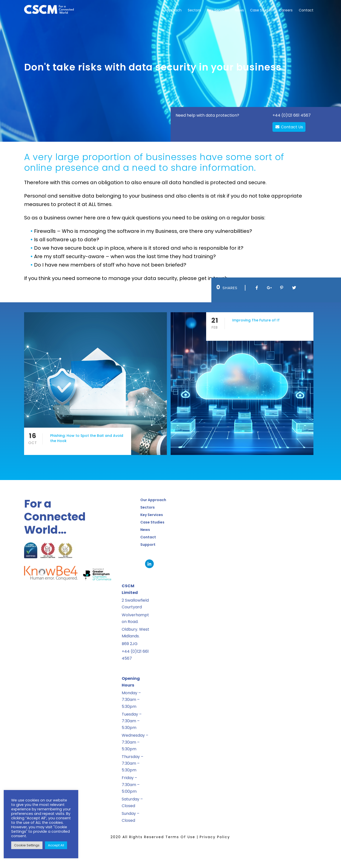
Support (147, 544)
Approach (173, 10)
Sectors (194, 10)
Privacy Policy (215, 836)
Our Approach (153, 499)
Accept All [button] (56, 845)
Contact (306, 10)
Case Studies (261, 10)
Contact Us (289, 127)
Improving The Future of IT (256, 320)
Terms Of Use (180, 836)
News (239, 10)
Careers (286, 10)
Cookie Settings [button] (26, 845)
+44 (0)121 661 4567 (291, 115)
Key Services (218, 10)
